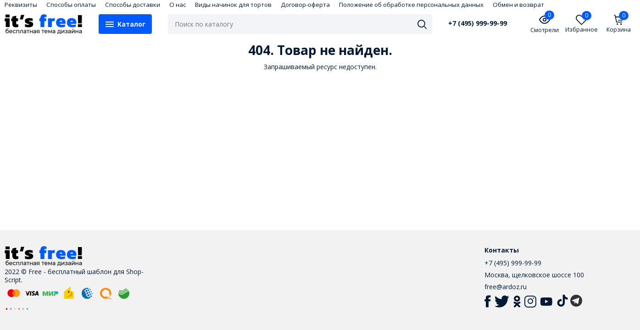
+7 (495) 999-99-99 (477, 23)
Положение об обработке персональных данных (411, 4)
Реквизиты (21, 4)
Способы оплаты (71, 4)
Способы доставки (132, 4)
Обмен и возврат (518, 4)
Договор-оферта (305, 4)
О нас (177, 4)
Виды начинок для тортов (233, 4)
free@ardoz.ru (505, 286)
